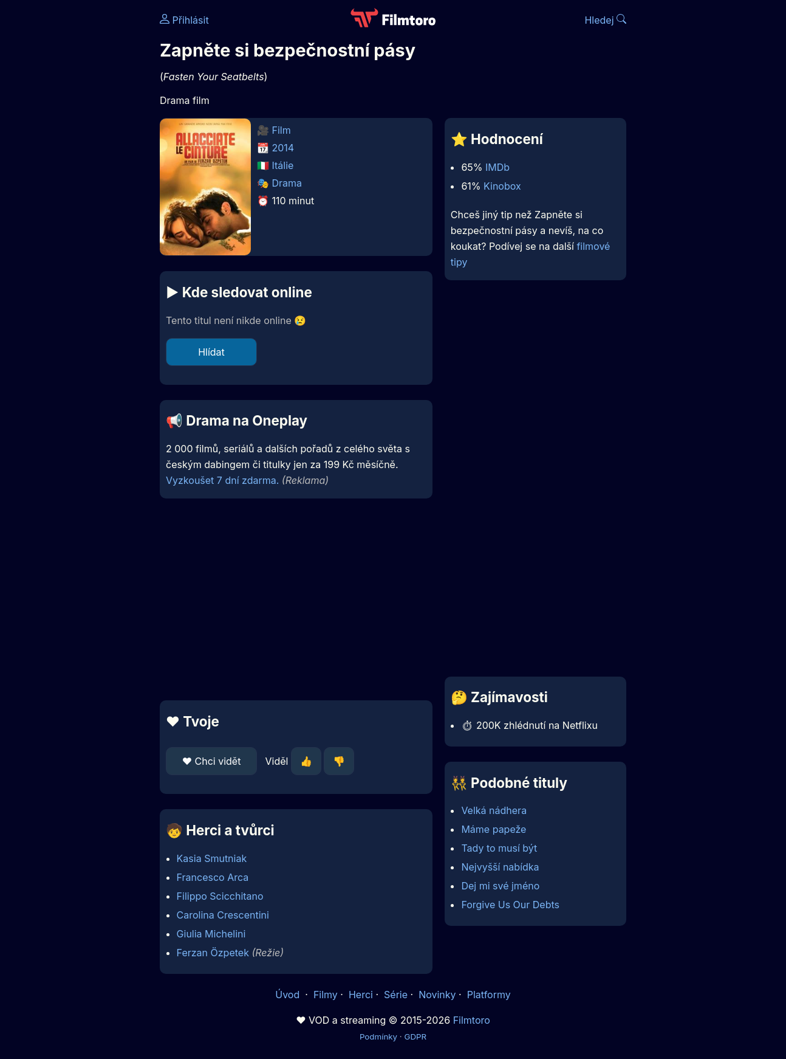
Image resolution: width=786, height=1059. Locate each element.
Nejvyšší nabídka (500, 867)
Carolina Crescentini (223, 915)
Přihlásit (184, 20)
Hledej (605, 20)
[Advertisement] (296, 599)
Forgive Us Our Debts (510, 905)
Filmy (325, 994)
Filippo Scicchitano (220, 896)
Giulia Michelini (211, 934)
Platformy (489, 994)
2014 (283, 148)
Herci (361, 994)
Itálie (283, 165)
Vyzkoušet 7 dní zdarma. (222, 480)
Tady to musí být (499, 848)
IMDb (497, 167)
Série (396, 994)
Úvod (288, 994)
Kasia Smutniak (212, 858)
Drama (287, 183)
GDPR (415, 1036)
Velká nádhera (494, 810)
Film (281, 130)
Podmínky (378, 1036)
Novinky (437, 994)
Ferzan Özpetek (213, 953)
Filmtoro (471, 1020)
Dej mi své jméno (500, 886)
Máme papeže (493, 829)
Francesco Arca (213, 877)
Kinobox (502, 186)
